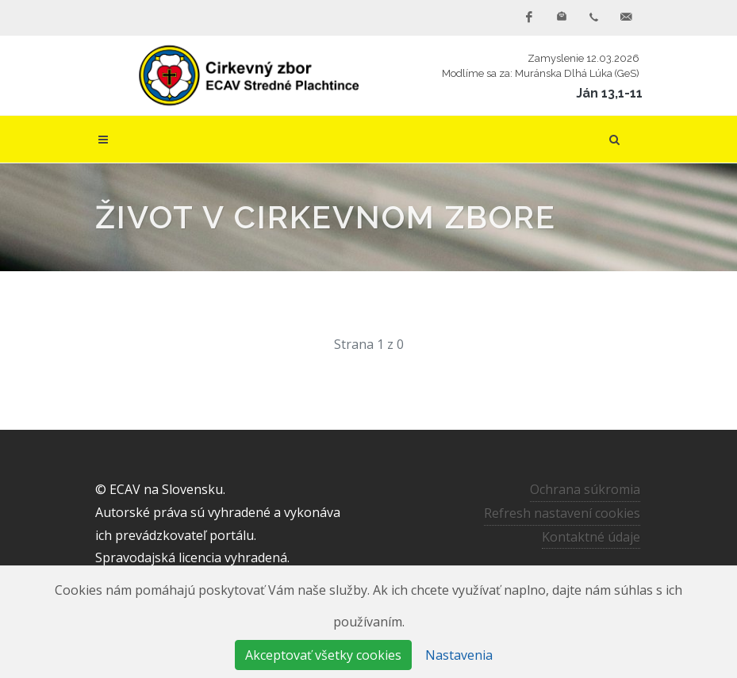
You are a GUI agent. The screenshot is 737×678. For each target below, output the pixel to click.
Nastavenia (459, 655)
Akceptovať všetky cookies (323, 655)
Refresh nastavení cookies (562, 513)
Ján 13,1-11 (609, 93)
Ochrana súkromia (585, 489)
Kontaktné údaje (591, 537)
